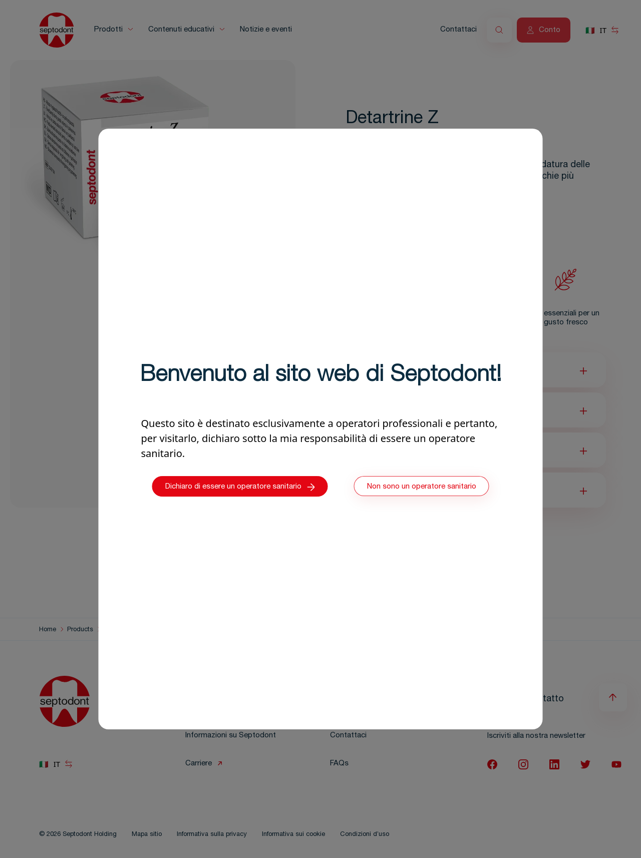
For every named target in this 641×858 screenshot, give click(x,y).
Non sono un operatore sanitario (421, 487)
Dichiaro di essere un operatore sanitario (240, 487)
